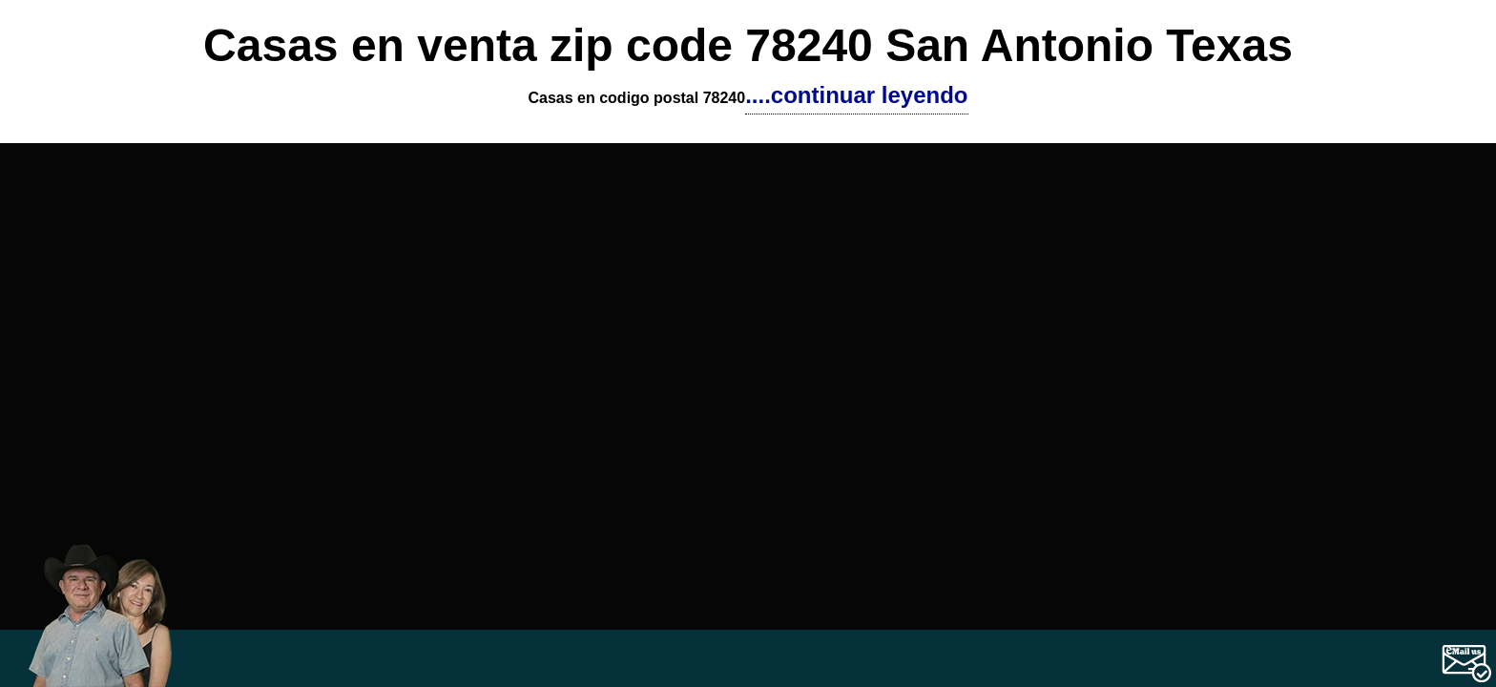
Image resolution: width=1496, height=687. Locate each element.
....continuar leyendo (856, 95)
